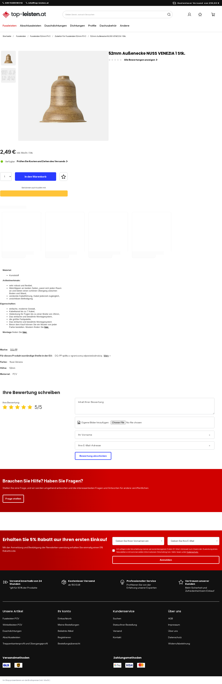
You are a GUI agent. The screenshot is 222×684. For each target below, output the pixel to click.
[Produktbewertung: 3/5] (17, 407)
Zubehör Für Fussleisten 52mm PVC (70, 36)
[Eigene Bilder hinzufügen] (138, 422)
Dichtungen (77, 25)
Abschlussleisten (30, 25)
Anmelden (166, 559)
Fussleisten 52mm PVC (40, 36)
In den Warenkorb (35, 176)
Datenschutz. (193, 552)
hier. (24, 332)
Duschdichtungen (55, 25)
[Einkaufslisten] (200, 14)
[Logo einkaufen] (24, 14)
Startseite (7, 36)
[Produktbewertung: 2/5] (11, 407)
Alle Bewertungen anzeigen (140, 59)
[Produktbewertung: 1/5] (5, 407)
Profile (92, 25)
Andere (124, 25)
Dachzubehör (108, 25)
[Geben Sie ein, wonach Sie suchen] (118, 14)
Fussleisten (10, 25)
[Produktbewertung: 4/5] (23, 407)
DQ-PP (13, 349)
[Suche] (169, 14)
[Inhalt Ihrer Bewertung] (144, 406)
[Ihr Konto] (189, 14)
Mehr (106, 355)
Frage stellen (13, 498)
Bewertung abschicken (93, 455)
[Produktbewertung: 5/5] (30, 407)
